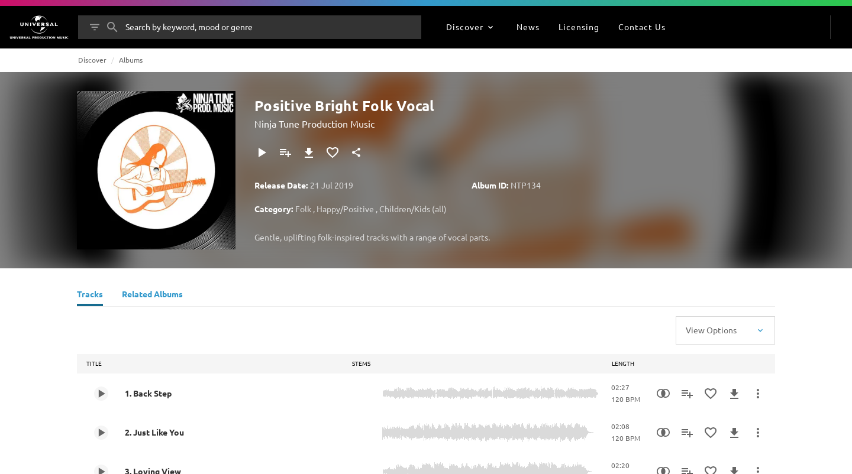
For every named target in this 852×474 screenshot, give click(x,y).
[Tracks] (90, 295)
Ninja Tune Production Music (314, 123)
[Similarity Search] (663, 394)
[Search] (112, 27)
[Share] (356, 152)
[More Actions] (758, 394)
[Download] (309, 152)
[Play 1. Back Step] (101, 393)
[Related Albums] (152, 295)
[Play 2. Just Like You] (101, 432)
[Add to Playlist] (285, 152)
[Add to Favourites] (332, 152)
